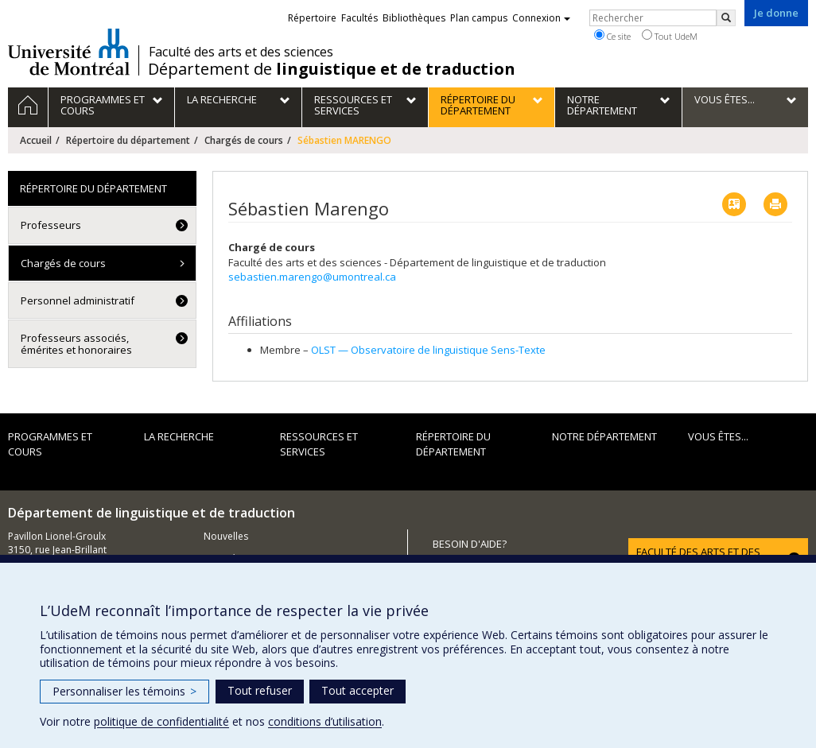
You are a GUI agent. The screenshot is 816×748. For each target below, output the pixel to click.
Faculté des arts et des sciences (241, 51)
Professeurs (51, 225)
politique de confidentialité (161, 721)
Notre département (604, 436)
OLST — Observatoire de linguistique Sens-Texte (428, 350)
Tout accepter (357, 690)
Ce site (612, 35)
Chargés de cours (243, 140)
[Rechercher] (726, 18)
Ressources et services (319, 444)
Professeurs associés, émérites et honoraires (76, 343)
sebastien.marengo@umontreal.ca (312, 276)
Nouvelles (226, 536)
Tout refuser (259, 690)
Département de (331, 69)
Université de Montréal (69, 52)
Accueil (36, 140)
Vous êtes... (718, 436)
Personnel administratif (77, 300)
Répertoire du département (128, 140)
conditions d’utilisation (325, 721)
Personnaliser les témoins (124, 691)
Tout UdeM (669, 35)
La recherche (179, 436)
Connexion (541, 18)
